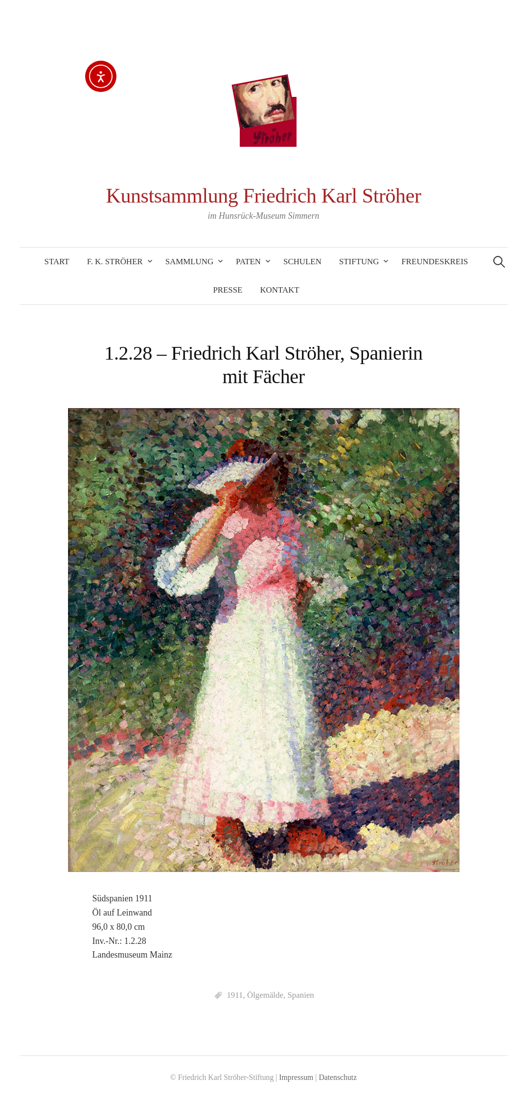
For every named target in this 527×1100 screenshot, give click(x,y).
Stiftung (359, 261)
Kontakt (279, 290)
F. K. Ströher (115, 261)
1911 (235, 995)
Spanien (300, 995)
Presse (227, 290)
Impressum (296, 1077)
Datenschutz (338, 1077)
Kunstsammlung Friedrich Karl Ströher (263, 195)
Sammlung (189, 261)
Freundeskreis (434, 261)
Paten (248, 261)
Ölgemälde (265, 995)
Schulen (302, 261)
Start (57, 261)
